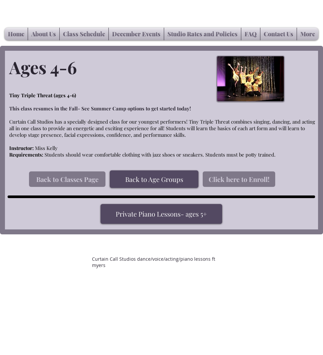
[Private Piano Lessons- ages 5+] (161, 214)
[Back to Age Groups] (154, 179)
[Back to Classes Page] (67, 179)
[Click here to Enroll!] (239, 179)
